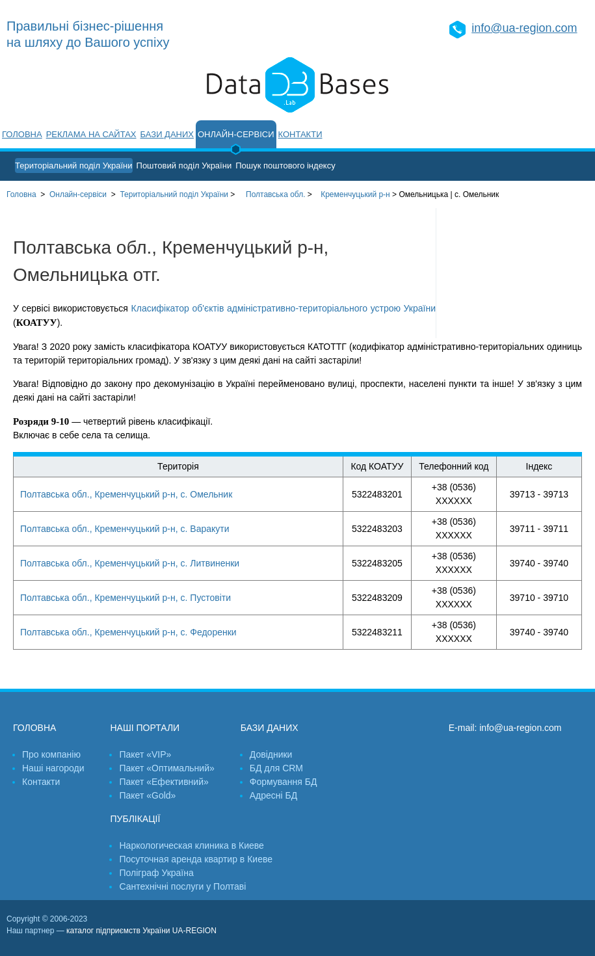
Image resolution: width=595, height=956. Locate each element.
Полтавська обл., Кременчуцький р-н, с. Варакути (125, 529)
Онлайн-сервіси (236, 134)
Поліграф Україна (156, 873)
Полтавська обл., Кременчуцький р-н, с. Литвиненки (129, 563)
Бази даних (167, 134)
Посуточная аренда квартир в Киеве (195, 859)
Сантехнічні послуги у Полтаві (182, 886)
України (174, 194)
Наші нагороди (53, 768)
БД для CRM (276, 768)
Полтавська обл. (275, 194)
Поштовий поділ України (184, 165)
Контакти (300, 134)
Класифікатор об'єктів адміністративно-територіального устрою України (283, 308)
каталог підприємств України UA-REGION (141, 930)
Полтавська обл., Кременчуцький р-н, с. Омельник (126, 494)
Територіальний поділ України (74, 165)
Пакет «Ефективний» (163, 782)
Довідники (271, 754)
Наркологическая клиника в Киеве (191, 845)
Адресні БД (273, 795)
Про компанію (51, 754)
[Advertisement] (515, 273)
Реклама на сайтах (91, 134)
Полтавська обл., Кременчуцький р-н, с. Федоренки (128, 632)
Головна (22, 134)
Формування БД (283, 782)
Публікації (135, 819)
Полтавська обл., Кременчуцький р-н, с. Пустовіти (125, 597)
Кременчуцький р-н (355, 194)
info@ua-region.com (524, 27)
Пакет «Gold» (147, 795)
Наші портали (144, 728)
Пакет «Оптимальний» (166, 768)
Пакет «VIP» (145, 754)
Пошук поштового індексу (285, 165)
